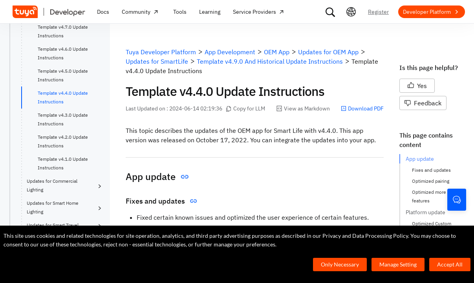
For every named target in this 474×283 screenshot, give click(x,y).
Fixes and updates (431, 170)
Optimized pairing (430, 181)
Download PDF (362, 108)
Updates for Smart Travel (53, 225)
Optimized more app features (434, 196)
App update (420, 158)
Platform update (425, 212)
